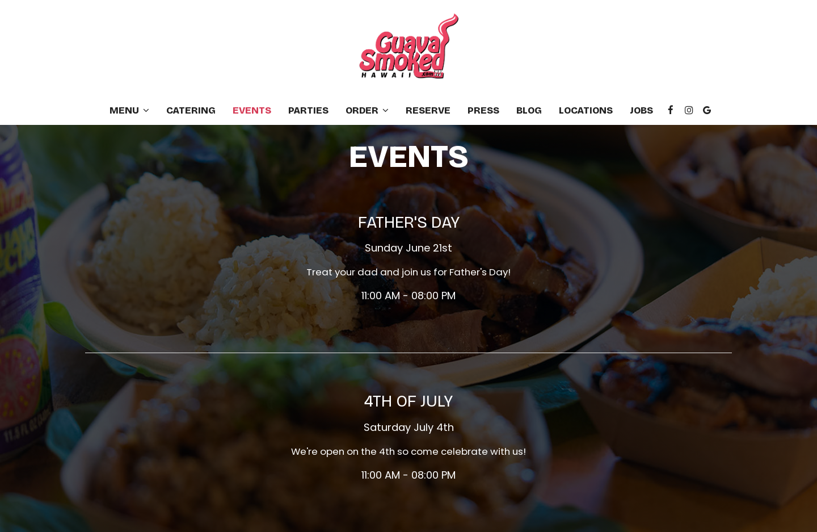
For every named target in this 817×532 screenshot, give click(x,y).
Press (483, 110)
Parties (308, 110)
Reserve (428, 110)
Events (252, 110)
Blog (529, 110)
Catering (191, 110)
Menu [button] (129, 110)
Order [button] (367, 110)
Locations (586, 110)
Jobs (641, 110)
